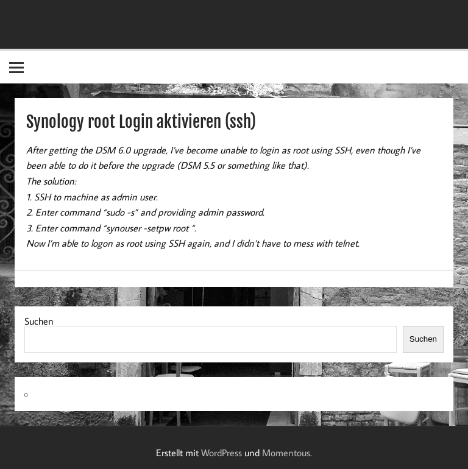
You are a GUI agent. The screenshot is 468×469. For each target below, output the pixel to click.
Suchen (39, 321)
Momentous (286, 452)
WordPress (221, 452)
